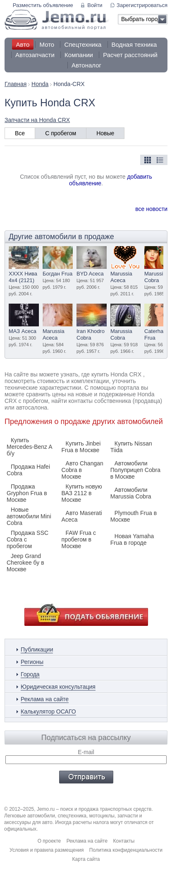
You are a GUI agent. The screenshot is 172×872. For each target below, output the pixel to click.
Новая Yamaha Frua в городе (132, 539)
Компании (78, 54)
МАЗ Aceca (22, 331)
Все (20, 133)
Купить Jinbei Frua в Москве (81, 446)
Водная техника (134, 44)
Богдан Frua (57, 274)
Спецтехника (82, 44)
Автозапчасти (35, 54)
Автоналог (86, 65)
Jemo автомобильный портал (57, 20)
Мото (46, 44)
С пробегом (60, 133)
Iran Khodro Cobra (90, 334)
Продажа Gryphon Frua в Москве (27, 493)
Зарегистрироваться (142, 5)
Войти (94, 5)
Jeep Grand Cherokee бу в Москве (25, 563)
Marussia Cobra (155, 277)
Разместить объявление (43, 5)
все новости (151, 209)
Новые (105, 133)
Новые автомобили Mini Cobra (29, 516)
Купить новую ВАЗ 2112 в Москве (82, 493)
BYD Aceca (90, 274)
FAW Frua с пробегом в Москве (79, 539)
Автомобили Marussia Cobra (130, 493)
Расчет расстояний (130, 54)
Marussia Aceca (121, 277)
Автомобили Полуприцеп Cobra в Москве (135, 470)
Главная (15, 84)
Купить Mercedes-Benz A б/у (29, 447)
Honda (39, 84)
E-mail (86, 752)
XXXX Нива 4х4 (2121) (23, 277)
